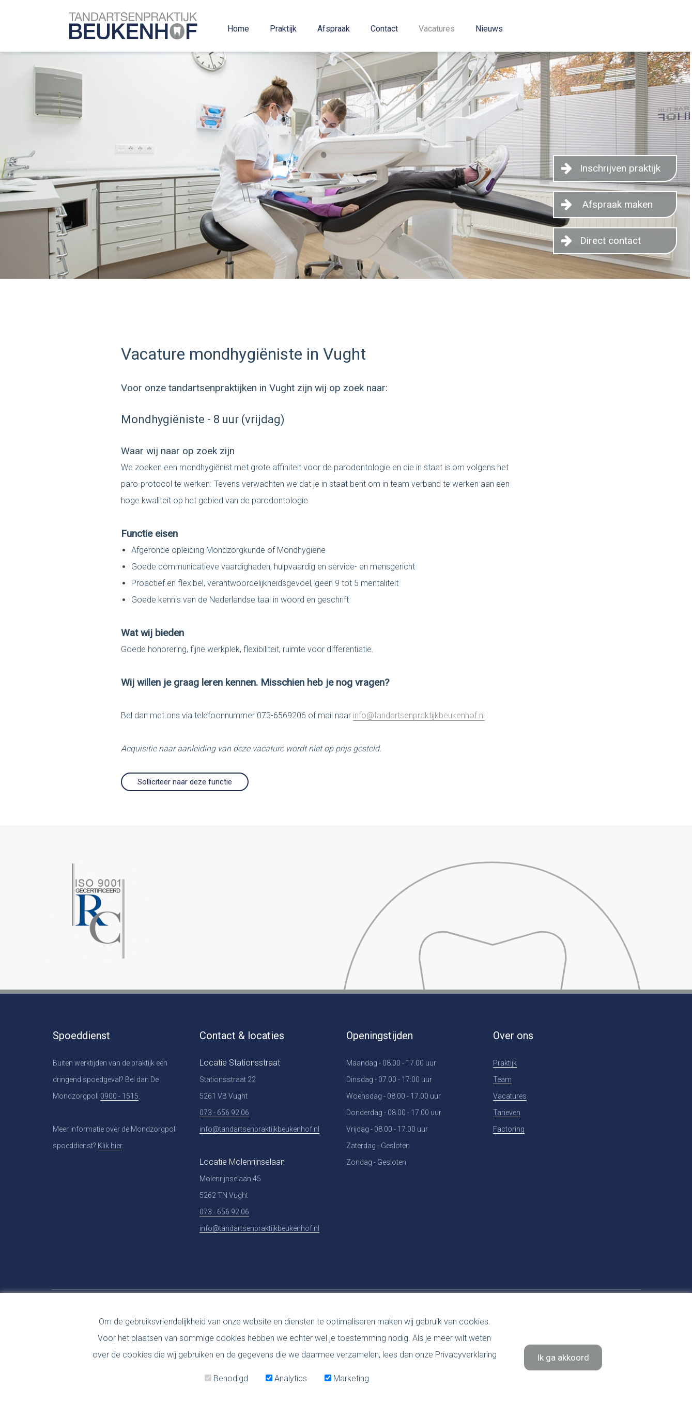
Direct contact (610, 240)
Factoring (509, 1129)
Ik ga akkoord (563, 1357)
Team (502, 1079)
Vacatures (437, 29)
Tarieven (506, 1112)
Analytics (286, 1378)
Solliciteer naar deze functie (184, 781)
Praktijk (283, 29)
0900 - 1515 (119, 1096)
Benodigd (226, 1378)
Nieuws (489, 29)
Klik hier (110, 1145)
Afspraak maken (617, 204)
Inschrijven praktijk (620, 168)
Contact (384, 29)
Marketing (347, 1378)
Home (238, 29)
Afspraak (333, 29)
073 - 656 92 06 (224, 1112)
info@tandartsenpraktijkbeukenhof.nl (419, 715)
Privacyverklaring (466, 1355)
